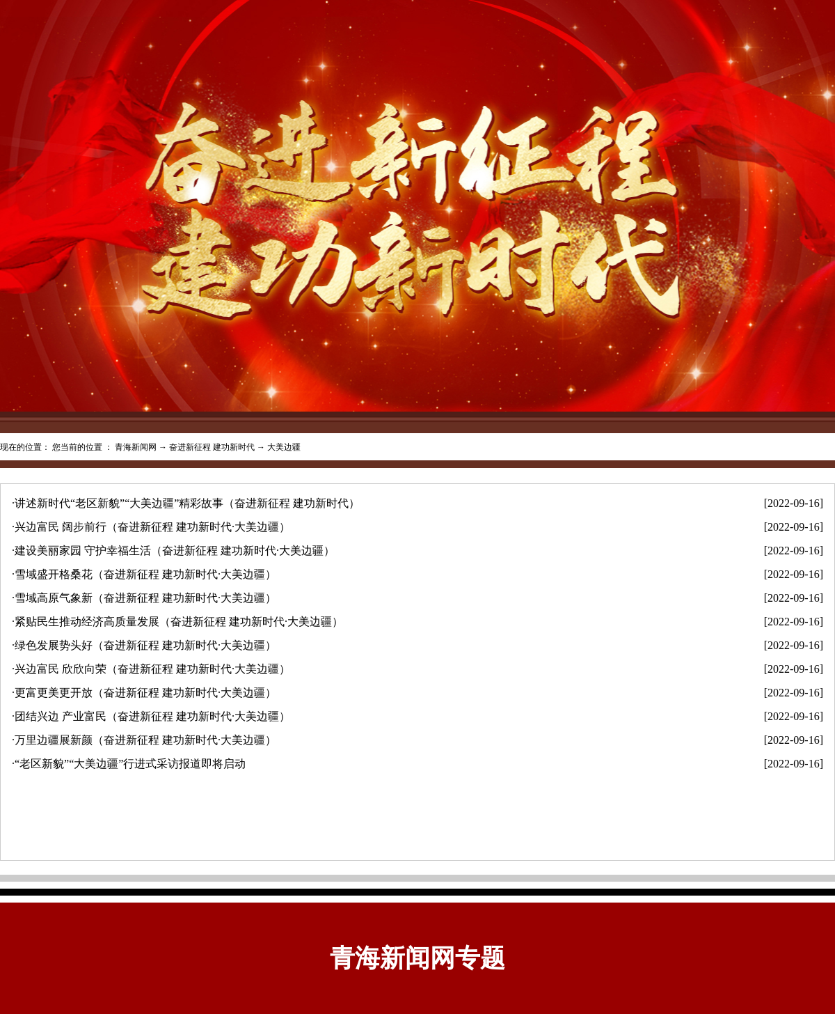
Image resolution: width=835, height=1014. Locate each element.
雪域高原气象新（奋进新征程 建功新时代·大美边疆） (145, 598)
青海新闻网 (136, 447)
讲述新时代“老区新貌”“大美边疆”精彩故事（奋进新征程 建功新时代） (187, 503)
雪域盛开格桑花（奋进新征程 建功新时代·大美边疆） (145, 574)
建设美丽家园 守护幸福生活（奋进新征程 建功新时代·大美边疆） (175, 550)
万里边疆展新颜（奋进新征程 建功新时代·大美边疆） (145, 740)
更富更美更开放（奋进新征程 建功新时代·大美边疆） (145, 693)
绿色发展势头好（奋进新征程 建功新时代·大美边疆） (145, 645)
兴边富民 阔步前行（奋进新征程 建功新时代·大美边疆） (152, 527)
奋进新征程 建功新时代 (212, 447)
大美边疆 (284, 447)
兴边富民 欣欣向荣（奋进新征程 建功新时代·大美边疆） (152, 669)
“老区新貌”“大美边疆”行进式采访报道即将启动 (130, 764)
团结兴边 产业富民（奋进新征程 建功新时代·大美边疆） (152, 716)
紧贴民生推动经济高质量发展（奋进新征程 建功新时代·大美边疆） (179, 621)
